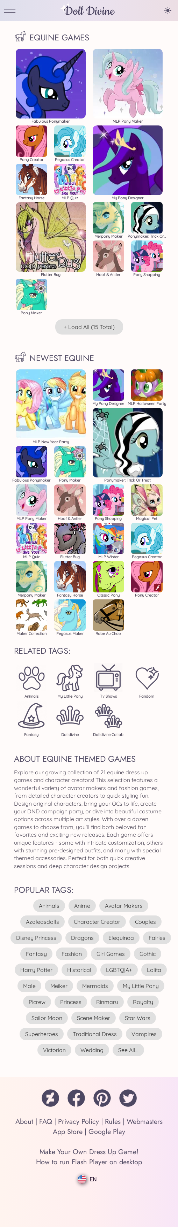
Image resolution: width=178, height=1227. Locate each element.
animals (49, 905)
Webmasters (145, 1122)
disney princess (36, 937)
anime (82, 905)
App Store (68, 1132)
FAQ (45, 1122)
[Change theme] (168, 10)
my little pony (141, 985)
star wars (137, 1017)
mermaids (95, 985)
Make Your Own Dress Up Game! (89, 1152)
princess (70, 1001)
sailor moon (46, 1017)
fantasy (36, 953)
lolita (154, 969)
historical (79, 969)
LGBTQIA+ (119, 969)
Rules (113, 1122)
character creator (97, 921)
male (29, 985)
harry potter (36, 969)
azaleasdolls (42, 921)
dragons (82, 937)
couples (145, 921)
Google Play (106, 1132)
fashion (72, 953)
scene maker (93, 1017)
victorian (54, 1049)
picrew (37, 1001)
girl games (111, 953)
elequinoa (121, 937)
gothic (148, 953)
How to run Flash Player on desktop (89, 1162)
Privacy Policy (78, 1122)
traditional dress (95, 1033)
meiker (58, 985)
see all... (128, 1049)
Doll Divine (89, 11)
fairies (157, 937)
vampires (144, 1033)
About (24, 1122)
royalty (143, 1001)
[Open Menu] (10, 11)
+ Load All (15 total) (89, 326)
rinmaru (107, 1001)
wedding (92, 1049)
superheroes (41, 1033)
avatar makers (124, 905)
